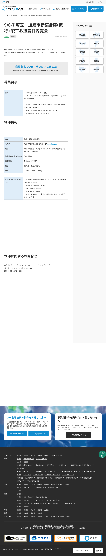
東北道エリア (40, 465)
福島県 (60, 455)
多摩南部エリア (38, 475)
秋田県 (46, 455)
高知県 (39, 513)
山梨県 (46, 484)
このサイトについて (36, 528)
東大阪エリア (40, 500)
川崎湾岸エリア (42, 478)
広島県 (39, 510)
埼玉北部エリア (28, 465)
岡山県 (33, 510)
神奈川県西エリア (86, 478)
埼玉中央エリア (64, 465)
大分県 (46, 516)
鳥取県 (19, 510)
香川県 (26, 513)
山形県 (53, 455)
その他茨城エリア (41, 459)
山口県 (46, 510)
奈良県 (19, 507)
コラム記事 (69, 526)
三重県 (19, 491)
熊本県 (39, 516)
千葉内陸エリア (67, 471)
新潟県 (19, 484)
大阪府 (19, 500)
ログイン (101, 2)
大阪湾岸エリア (28, 500)
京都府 (19, 497)
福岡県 (19, 516)
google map (52, 144)
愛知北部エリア (28, 487)
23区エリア (27, 475)
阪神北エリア (27, 503)
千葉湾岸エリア (28, 471)
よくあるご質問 (102, 452)
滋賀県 (19, 494)
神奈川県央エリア (72, 478)
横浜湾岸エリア (30, 478)
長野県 (53, 484)
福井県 (39, 484)
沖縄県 (68, 516)
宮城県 (39, 455)
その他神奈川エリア (32, 481)
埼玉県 (19, 465)
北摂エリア (61, 500)
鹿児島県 (61, 516)
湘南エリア (20, 481)
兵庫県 (19, 503)
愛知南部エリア (53, 487)
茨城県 (19, 459)
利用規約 (58, 528)
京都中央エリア (28, 497)
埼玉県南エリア (89, 465)
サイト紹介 (24, 528)
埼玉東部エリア (76, 465)
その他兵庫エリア (70, 503)
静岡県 (67, 484)
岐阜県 (60, 484)
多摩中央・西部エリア (52, 475)
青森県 (26, 455)
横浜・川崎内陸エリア (57, 478)
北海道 (19, 455)
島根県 (26, 510)
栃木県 (19, 462)
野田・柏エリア (55, 471)
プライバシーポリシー (70, 528)
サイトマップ (49, 528)
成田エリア (77, 471)
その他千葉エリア (89, 471)
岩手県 (33, 455)
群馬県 (26, 462)
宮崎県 (53, 516)
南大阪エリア (51, 500)
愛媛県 (33, 513)
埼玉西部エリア (52, 465)
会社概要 (82, 528)
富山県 (26, 484)
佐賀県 (26, 516)
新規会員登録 (90, 2)
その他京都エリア (41, 497)
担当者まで (44, 71)
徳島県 (19, 513)
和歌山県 (27, 507)
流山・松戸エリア (41, 471)
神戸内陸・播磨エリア (55, 503)
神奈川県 (20, 478)
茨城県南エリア (28, 459)
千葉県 (19, 471)
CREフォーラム (38, 526)
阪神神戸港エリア (40, 503)
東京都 (19, 475)
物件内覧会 (48, 526)
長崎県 (33, 516)
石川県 (33, 484)
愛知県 (19, 487)
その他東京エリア (68, 475)
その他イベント (59, 526)
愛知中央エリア (41, 487)
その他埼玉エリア (23, 468)
